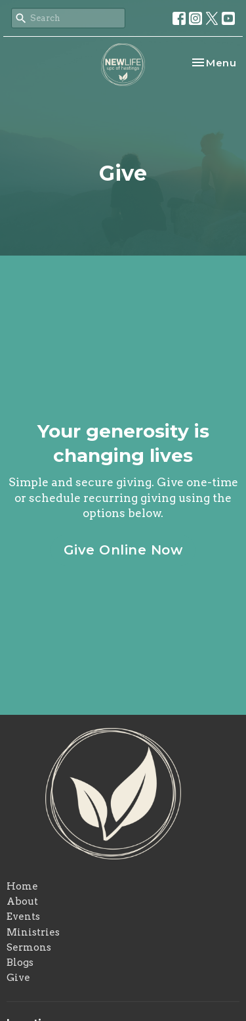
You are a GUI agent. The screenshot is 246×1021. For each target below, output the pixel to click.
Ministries (33, 932)
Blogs (20, 962)
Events (23, 916)
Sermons (29, 947)
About (22, 901)
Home (22, 886)
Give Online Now (123, 550)
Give (18, 978)
